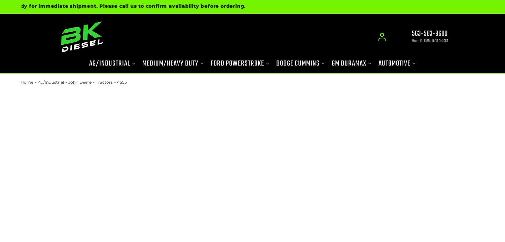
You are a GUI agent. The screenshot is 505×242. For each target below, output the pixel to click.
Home (27, 82)
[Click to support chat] (424, 37)
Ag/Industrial (51, 82)
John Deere (80, 82)
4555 (122, 82)
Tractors (104, 82)
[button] (112, 63)
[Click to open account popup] (382, 37)
